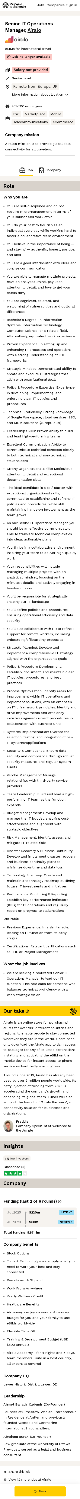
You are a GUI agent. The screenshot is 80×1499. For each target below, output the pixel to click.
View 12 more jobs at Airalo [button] (27, 1479)
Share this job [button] (16, 1472)
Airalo (34, 30)
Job (26, 170)
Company (49, 170)
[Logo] (14, 5)
